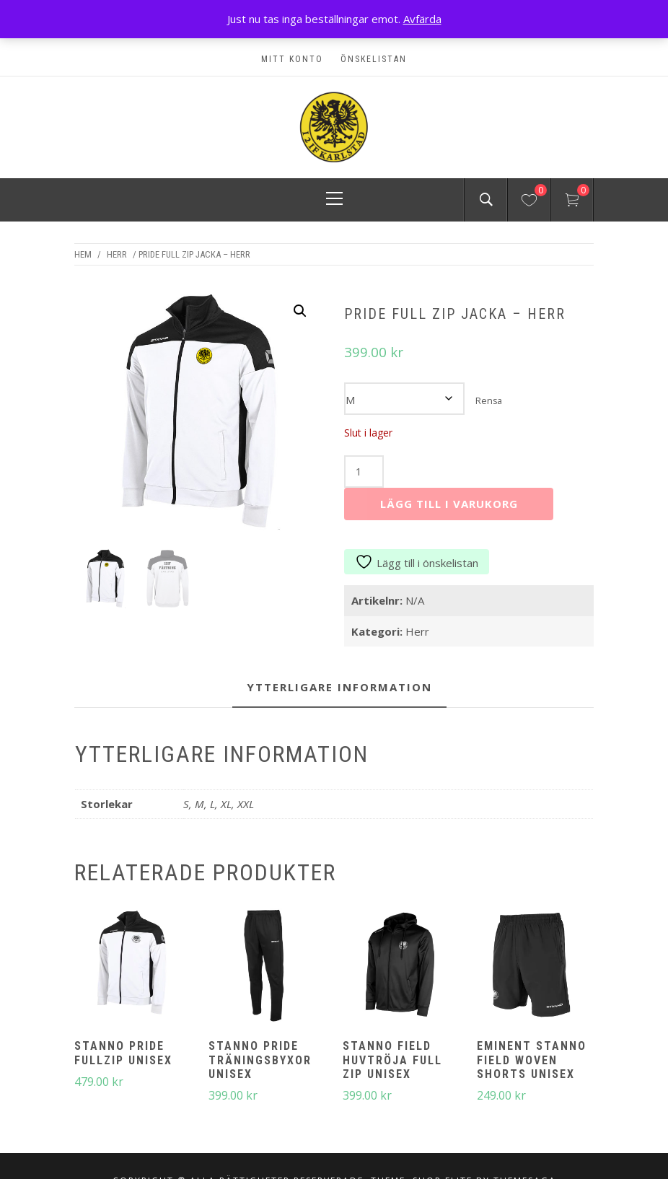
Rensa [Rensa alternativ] (488, 401)
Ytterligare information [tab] (339, 687)
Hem (83, 254)
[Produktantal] (363, 471)
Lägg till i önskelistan (416, 563)
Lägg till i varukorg (449, 503)
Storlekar (527, 390)
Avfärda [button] (422, 19)
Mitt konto (292, 59)
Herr (117, 254)
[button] (300, 311)
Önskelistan (373, 59)
